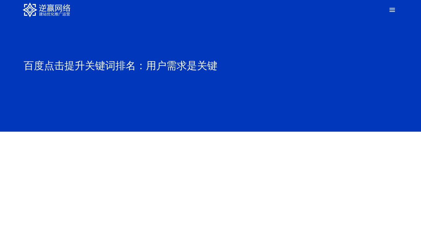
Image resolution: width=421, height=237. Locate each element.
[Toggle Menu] (391, 10)
